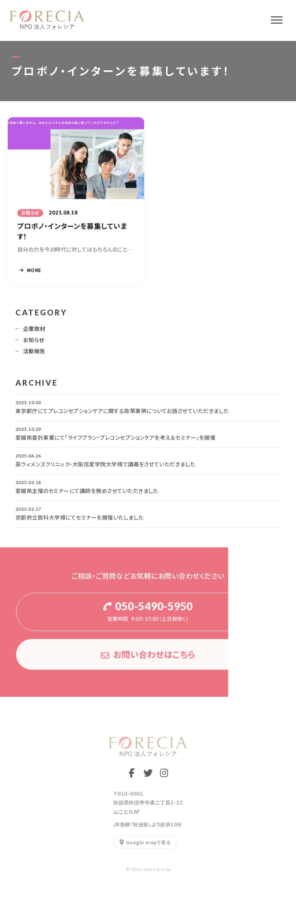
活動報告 (34, 354)
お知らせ (33, 343)
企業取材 (34, 331)
